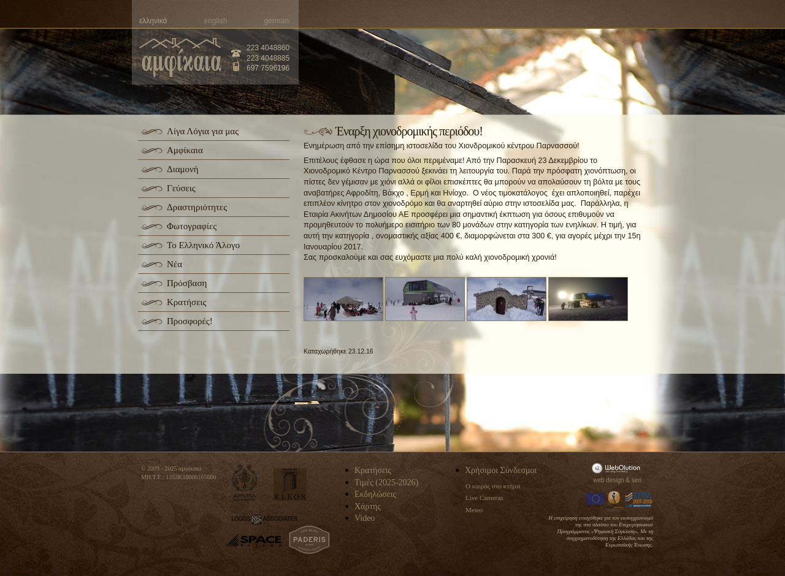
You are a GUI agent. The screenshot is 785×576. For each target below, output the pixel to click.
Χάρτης (367, 506)
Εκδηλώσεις (375, 494)
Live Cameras (484, 497)
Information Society (615, 500)
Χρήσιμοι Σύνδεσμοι (501, 470)
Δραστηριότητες (197, 207)
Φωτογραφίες (191, 226)
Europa (595, 500)
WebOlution (618, 468)
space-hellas (253, 540)
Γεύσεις (181, 188)
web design (608, 480)
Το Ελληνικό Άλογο (203, 245)
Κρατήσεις (186, 302)
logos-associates (264, 520)
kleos (290, 484)
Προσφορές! (190, 321)
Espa (639, 500)
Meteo (474, 509)
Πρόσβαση (187, 283)
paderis (309, 540)
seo (636, 480)
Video (364, 518)
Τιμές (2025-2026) (386, 482)
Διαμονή (183, 169)
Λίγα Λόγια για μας (203, 131)
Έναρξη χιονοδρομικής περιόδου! (409, 131)
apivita (245, 482)
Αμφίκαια (185, 150)
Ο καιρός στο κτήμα (492, 486)
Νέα (174, 264)
